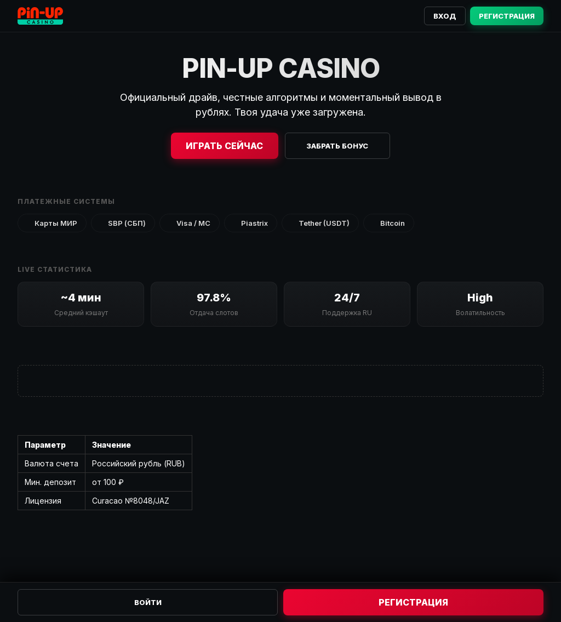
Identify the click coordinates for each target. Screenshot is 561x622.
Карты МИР (52, 223)
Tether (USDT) (320, 223)
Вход (444, 16)
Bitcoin (389, 223)
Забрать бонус (337, 145)
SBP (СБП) (123, 223)
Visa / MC (189, 223)
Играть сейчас (224, 145)
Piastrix (250, 223)
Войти (148, 602)
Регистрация (507, 16)
